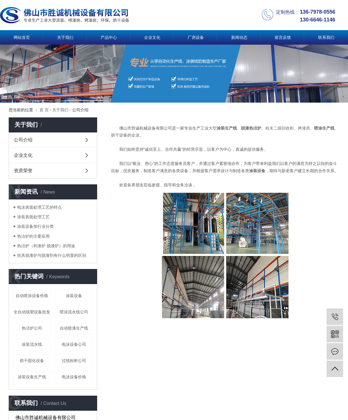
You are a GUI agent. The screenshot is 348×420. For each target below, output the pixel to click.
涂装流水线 (32, 344)
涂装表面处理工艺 (33, 216)
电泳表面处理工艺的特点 (39, 207)
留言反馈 (283, 37)
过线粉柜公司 (74, 360)
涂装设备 (74, 295)
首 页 (44, 110)
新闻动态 (239, 37)
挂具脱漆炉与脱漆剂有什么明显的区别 (51, 255)
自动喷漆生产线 (74, 328)
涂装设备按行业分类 (35, 226)
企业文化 (152, 37)
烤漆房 (304, 128)
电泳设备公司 (74, 344)
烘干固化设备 (32, 360)
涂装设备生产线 (32, 376)
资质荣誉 (23, 170)
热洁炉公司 (32, 328)
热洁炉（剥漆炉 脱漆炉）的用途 (46, 245)
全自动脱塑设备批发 (32, 312)
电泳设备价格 (74, 376)
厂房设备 (196, 37)
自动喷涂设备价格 (32, 295)
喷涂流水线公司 (74, 312)
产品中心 (109, 37)
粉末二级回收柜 (279, 128)
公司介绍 (23, 139)
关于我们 (65, 37)
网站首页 (22, 37)
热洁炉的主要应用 (33, 236)
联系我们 (326, 37)
